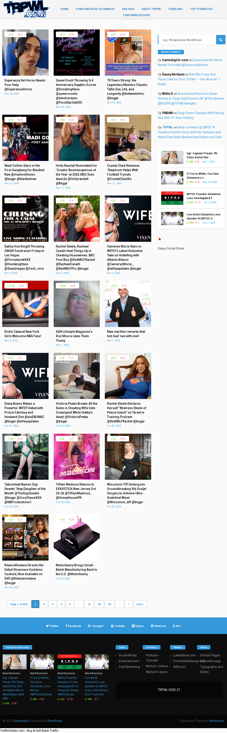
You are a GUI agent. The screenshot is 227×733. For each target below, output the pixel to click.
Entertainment (129, 661)
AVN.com (179, 667)
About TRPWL (151, 9)
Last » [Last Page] (140, 604)
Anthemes (216, 721)
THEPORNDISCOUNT (136, 15)
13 (11, 285)
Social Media (128, 655)
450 (190, 182)
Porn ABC (176, 9)
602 (190, 161)
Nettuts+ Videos (157, 666)
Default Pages (210, 655)
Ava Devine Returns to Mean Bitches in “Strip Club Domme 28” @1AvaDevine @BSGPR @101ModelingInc (191, 98)
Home (64, 9)
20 (99, 604)
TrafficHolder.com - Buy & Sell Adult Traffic (29, 730)
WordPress (54, 721)
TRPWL (167, 127)
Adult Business (11, 673)
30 (109, 604)
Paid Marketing (129, 667)
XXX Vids (128, 9)
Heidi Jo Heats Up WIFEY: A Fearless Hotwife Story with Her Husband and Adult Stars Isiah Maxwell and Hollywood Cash (190, 132)
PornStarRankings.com (189, 661)
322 (190, 202)
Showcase (21, 721)
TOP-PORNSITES (201, 9)
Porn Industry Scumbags (95, 9)
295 (190, 222)
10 (89, 604)
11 (114, 285)
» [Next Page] (128, 604)
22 (63, 285)
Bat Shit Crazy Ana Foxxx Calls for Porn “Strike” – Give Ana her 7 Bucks (189, 79)
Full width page (210, 661)
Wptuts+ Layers (157, 672)
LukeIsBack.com (184, 655)
